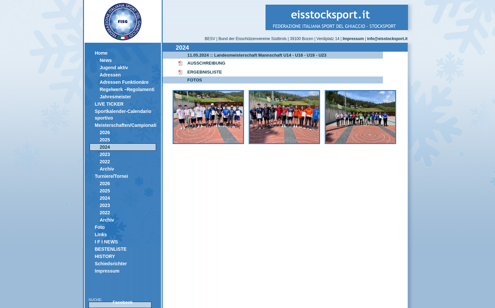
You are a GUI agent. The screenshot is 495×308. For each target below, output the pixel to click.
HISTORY (105, 256)
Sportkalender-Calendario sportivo (123, 115)
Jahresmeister (115, 96)
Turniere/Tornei (111, 176)
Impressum (107, 271)
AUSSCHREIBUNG (206, 63)
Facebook (123, 302)
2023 (105, 154)
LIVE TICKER (109, 104)
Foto (100, 227)
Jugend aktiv (114, 67)
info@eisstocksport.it (387, 38)
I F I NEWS (106, 241)
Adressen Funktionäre (124, 82)
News (106, 60)
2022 (105, 161)
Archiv (107, 169)
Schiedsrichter (111, 263)
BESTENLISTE (111, 249)
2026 (105, 132)
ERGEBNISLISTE (204, 72)
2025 (105, 139)
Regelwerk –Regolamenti (127, 89)
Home (101, 53)
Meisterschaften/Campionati (125, 125)
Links (101, 234)
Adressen (110, 74)
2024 (105, 147)
